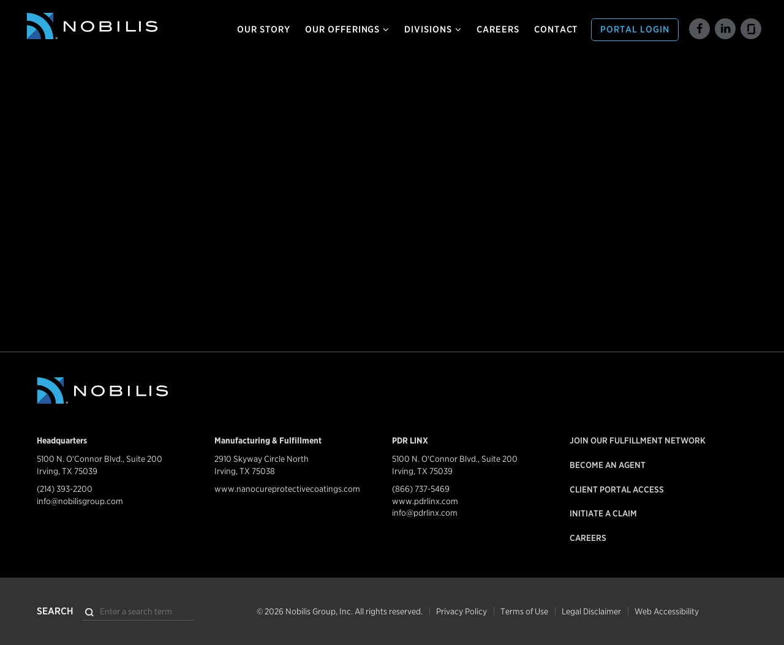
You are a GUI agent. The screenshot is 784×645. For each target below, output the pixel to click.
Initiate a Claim (603, 513)
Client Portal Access (617, 489)
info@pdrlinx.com (425, 513)
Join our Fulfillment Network (638, 440)
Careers (498, 29)
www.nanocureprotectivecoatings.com (287, 489)
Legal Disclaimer (591, 611)
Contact (556, 29)
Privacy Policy (461, 611)
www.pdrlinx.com (425, 501)
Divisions (433, 29)
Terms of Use (524, 611)
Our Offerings (347, 29)
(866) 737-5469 (421, 489)
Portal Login (634, 29)
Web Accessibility (667, 611)
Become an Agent (608, 465)
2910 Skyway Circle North (261, 459)
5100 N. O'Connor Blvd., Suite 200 (99, 459)
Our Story (263, 29)
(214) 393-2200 (64, 489)
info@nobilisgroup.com (80, 501)
